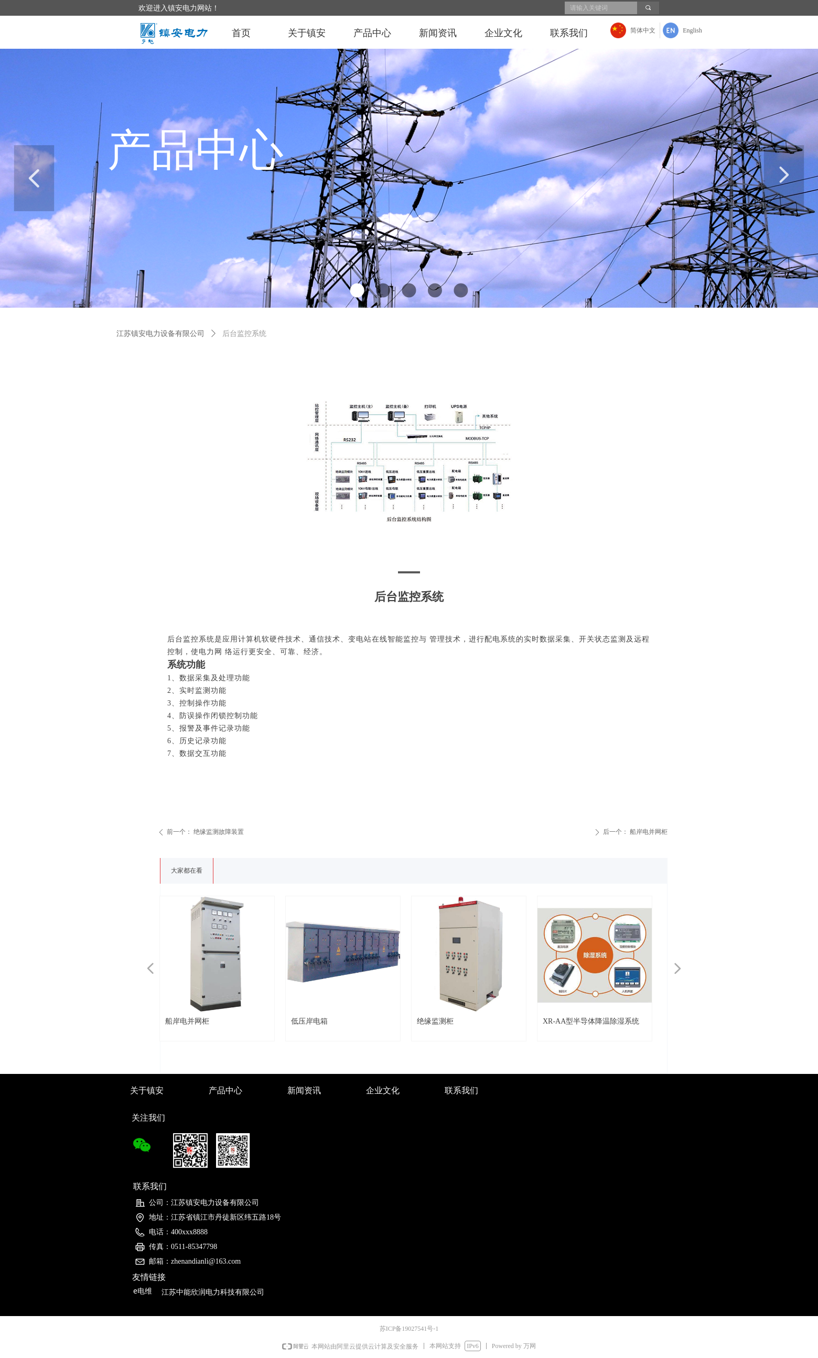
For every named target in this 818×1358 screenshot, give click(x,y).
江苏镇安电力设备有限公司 (160, 334)
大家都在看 (186, 870)
